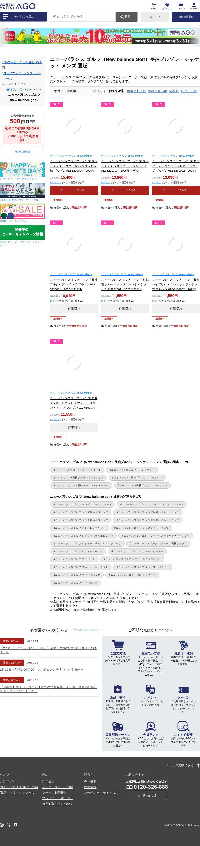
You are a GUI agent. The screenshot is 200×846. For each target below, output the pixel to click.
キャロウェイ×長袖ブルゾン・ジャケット (143, 485)
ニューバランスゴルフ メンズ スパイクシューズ (83, 504)
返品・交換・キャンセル (17, 792)
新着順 (174, 91)
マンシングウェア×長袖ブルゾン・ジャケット (82, 485)
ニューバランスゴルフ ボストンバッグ (133, 575)
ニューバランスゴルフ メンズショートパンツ (142, 528)
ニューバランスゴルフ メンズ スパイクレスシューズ (153, 504)
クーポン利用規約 (54, 792)
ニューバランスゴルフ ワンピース (75, 559)
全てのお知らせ (86, 629)
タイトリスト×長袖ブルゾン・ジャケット (79, 477)
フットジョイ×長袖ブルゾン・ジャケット (138, 477)
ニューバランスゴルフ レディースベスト (79, 551)
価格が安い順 (136, 91)
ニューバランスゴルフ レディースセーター (138, 551)
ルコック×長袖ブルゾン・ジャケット (133, 470)
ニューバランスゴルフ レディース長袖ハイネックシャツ (88, 543)
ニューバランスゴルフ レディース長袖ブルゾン (159, 543)
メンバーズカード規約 (57, 787)
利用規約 (48, 781)
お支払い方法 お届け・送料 (19, 787)
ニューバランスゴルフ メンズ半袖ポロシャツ (81, 512)
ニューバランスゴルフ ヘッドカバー (76, 582)
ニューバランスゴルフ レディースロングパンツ (133, 559)
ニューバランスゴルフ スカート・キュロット (81, 567)
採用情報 (90, 787)
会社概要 (90, 781)
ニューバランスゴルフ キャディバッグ (77, 575)
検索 (127, 16)
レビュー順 (189, 91)
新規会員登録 (186, 16)
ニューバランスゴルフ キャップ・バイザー (143, 567)
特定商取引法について (57, 803)
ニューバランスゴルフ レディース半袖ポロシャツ (84, 535)
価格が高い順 (157, 91)
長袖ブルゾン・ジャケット (23, 89)
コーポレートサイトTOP (101, 792)
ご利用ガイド (9, 781)
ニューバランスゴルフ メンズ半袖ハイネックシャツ (148, 512)
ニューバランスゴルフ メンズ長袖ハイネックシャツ (148, 520)
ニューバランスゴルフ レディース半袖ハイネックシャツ (157, 535)
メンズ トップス (15, 84)
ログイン (155, 16)
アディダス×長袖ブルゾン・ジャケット (78, 470)
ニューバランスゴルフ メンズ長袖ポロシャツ (81, 520)
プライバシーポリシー (57, 798)
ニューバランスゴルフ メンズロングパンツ (80, 528)
